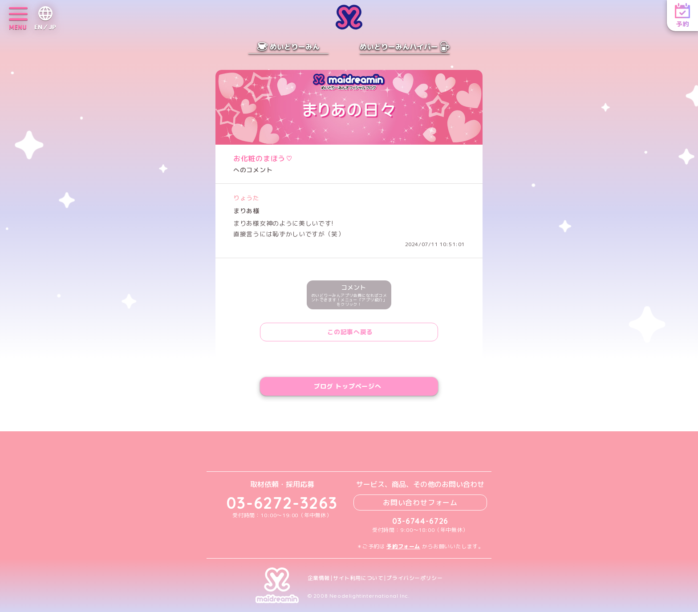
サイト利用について (358, 578)
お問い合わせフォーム (420, 502)
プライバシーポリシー (414, 578)
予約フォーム (403, 546)
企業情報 (319, 578)
